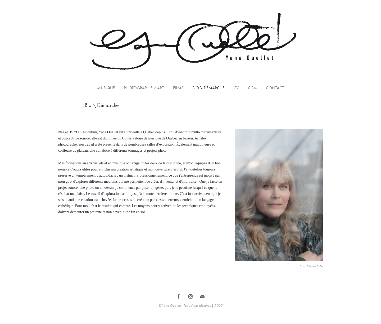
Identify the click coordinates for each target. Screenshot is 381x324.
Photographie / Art (144, 87)
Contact (275, 87)
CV (236, 87)
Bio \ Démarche (208, 87)
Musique (106, 87)
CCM (252, 87)
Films (178, 87)
